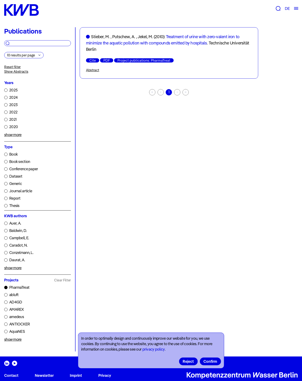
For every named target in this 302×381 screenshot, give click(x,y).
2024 (13, 97)
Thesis (14, 205)
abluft (14, 294)
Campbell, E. (19, 237)
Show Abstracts (16, 71)
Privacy (104, 375)
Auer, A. (15, 223)
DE (287, 8)
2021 (13, 119)
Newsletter (44, 375)
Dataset (15, 176)
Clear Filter (62, 280)
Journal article (20, 191)
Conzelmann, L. (21, 252)
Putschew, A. (123, 36)
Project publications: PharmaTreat (143, 60)
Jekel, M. (145, 36)
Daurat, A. (17, 259)
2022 (13, 112)
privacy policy (153, 349)
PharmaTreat (19, 287)
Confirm (210, 361)
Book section (19, 161)
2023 (13, 104)
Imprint (76, 375)
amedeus (16, 316)
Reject (188, 361)
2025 (13, 90)
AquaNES (17, 331)
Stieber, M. (100, 36)
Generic (15, 183)
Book (13, 154)
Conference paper (23, 168)
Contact (11, 375)
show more (13, 134)
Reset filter (12, 67)
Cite (92, 60)
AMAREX (16, 309)
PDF (106, 60)
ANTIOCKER (19, 324)
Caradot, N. (18, 245)
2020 (13, 126)
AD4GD (15, 302)
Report (15, 198)
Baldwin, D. (18, 230)
